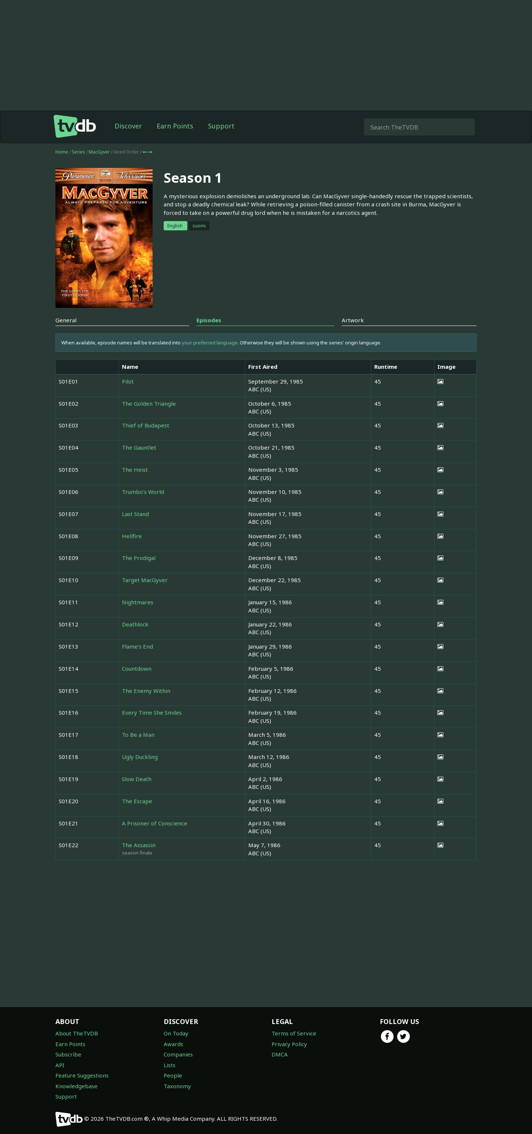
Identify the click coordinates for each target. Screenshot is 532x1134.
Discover (128, 125)
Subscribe (68, 1054)
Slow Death (136, 779)
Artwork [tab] (353, 320)
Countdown (136, 668)
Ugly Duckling (140, 756)
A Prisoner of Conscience (154, 823)
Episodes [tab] (209, 320)
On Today (176, 1033)
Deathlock (135, 624)
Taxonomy (177, 1086)
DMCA (280, 1054)
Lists (169, 1065)
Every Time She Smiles (152, 712)
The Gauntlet (139, 447)
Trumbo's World (143, 491)
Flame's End (137, 646)
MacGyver (100, 152)
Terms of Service (294, 1033)
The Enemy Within (146, 690)
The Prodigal (139, 557)
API (59, 1065)
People (173, 1075)
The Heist (135, 469)
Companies (178, 1054)
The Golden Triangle (149, 403)
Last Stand (135, 514)
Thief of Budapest (145, 425)
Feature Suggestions (82, 1075)
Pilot (128, 381)
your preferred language (210, 342)
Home (61, 152)
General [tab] (65, 320)
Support (221, 125)
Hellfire (132, 536)
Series (78, 152)
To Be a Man (138, 734)
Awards (173, 1044)
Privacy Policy (289, 1044)
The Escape (137, 801)
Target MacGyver (145, 580)
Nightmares (137, 602)
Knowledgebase (76, 1086)
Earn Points (175, 125)
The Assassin (139, 845)
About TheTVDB (76, 1033)
